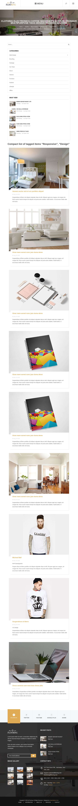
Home (21, 26)
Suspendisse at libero (20, 621)
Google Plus (51, 716)
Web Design (12, 55)
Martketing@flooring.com (50, 775)
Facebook (13, 716)
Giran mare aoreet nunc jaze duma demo (27, 252)
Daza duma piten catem (23, 116)
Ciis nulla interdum (22, 109)
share (64, 716)
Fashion (11, 82)
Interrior (11, 74)
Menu (39, 3)
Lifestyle (11, 86)
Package (11, 63)
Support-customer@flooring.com (52, 772)
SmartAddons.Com (54, 800)
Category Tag (43, 26)
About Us (39, 802)
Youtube (39, 716)
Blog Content (34, 26)
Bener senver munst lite (23, 101)
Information (29, 802)
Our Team (12, 67)
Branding (11, 59)
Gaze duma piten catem (23, 124)
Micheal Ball (16, 557)
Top (76, 31)
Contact (57, 802)
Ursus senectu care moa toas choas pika (27, 685)
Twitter (26, 716)
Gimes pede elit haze (22, 131)
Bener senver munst (55, 736)
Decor (11, 70)
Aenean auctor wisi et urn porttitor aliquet (28, 191)
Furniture (11, 78)
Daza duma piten (53, 751)
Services (48, 802)
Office (11, 90)
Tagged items (52, 26)
